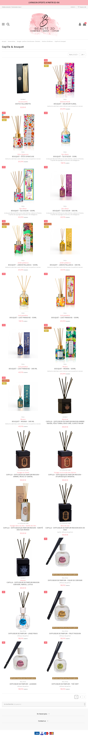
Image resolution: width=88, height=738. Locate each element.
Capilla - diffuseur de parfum (65, 532)
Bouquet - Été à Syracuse (23, 156)
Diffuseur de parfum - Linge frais (23, 633)
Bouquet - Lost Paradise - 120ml (65, 318)
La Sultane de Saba (23, 470)
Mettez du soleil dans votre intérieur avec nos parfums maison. (65, 106)
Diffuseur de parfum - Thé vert (65, 684)
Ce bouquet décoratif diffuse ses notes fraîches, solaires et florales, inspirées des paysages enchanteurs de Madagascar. (65, 159)
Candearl (23, 99)
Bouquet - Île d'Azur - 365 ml (65, 211)
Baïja (65, 99)
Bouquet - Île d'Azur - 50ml (65, 156)
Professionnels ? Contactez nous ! (12, 7)
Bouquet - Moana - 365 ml (23, 421)
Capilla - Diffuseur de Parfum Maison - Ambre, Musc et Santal (23, 476)
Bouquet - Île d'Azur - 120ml (23, 211)
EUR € (73, 7)
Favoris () (82, 7)
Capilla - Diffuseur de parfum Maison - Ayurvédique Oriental (65, 476)
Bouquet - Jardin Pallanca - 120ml (23, 265)
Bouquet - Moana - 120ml (65, 369)
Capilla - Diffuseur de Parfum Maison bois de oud (65, 529)
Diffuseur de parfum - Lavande (23, 684)
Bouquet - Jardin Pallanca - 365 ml (65, 265)
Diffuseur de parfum (65, 582)
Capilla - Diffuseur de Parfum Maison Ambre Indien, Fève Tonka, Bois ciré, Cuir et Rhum (65, 422)
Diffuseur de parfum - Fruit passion (65, 633)
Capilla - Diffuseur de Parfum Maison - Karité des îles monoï (23, 529)
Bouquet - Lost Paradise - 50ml (23, 318)
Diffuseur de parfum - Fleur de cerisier (65, 580)
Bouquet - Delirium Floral (65, 104)
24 (83, 54)
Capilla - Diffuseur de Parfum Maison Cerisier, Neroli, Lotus (23, 583)
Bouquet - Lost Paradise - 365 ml (23, 369)
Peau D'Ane (65, 578)
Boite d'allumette (23, 104)
